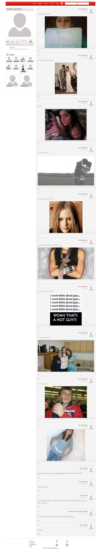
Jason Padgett (82, 511)
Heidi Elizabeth (83, 481)
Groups (52, 3)
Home (34, 3)
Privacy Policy (32, 542)
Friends (10, 55)
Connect (46, 3)
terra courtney (83, 468)
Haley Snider (83, 495)
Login (91, 3)
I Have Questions (32, 544)
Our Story (31, 541)
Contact (30, 546)
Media (57, 3)
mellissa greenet (82, 9)
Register (40, 3)
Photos (12, 44)
